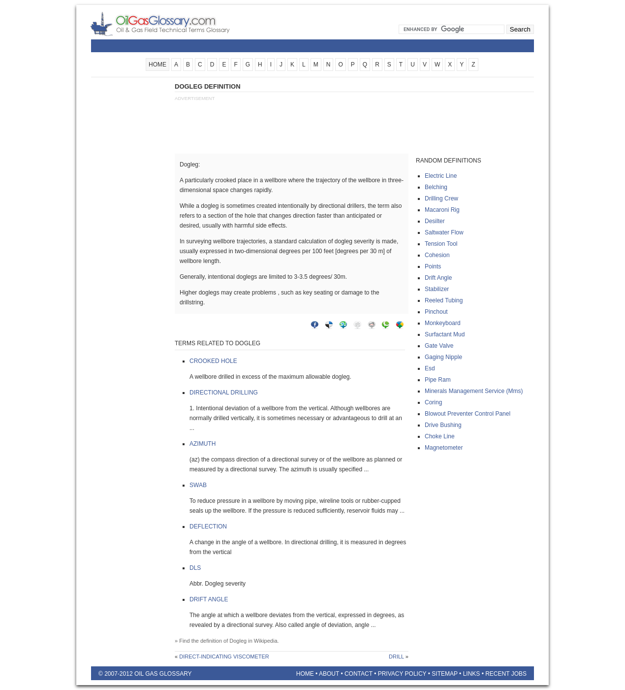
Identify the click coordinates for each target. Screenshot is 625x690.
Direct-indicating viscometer (224, 656)
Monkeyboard (443, 323)
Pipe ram (438, 379)
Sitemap (444, 673)
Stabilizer (437, 289)
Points (433, 266)
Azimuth (202, 443)
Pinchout (436, 311)
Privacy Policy (402, 673)
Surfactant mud (445, 334)
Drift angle (208, 599)
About (329, 673)
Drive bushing (443, 425)
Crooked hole (213, 361)
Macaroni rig (442, 209)
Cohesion (437, 255)
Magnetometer (444, 447)
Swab (198, 485)
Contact (358, 673)
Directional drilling (223, 392)
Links (471, 673)
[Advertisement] (130, 230)
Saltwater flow (444, 232)
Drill (396, 656)
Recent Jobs (506, 673)
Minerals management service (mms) (474, 391)
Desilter (435, 221)
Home (305, 673)
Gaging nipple (443, 357)
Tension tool (441, 243)
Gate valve (439, 345)
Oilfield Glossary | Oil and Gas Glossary (172, 23)
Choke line (440, 436)
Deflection (208, 526)
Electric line (441, 175)
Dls (195, 567)
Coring (433, 402)
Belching (436, 187)
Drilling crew (441, 198)
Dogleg (238, 641)
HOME (157, 64)
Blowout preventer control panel (467, 413)
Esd (430, 368)
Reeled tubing (444, 300)
